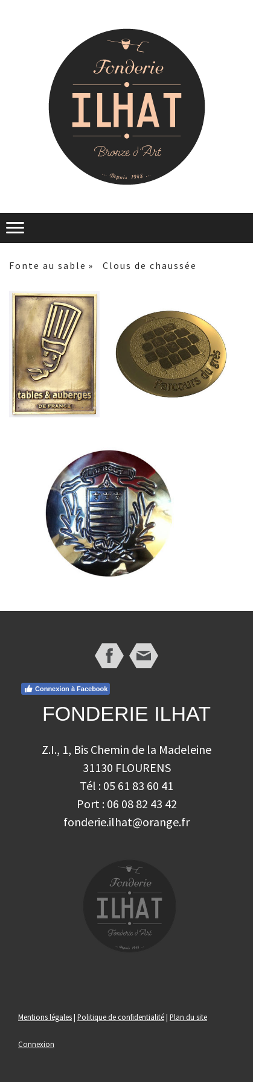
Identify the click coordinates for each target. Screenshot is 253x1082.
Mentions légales (45, 1017)
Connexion (36, 1044)
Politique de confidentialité (120, 1017)
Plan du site (188, 1017)
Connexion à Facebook (65, 689)
